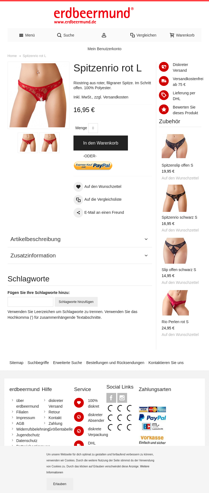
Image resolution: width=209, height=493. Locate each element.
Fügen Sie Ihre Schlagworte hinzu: (39, 292)
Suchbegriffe (38, 362)
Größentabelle (60, 429)
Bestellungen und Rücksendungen (115, 362)
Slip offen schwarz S (179, 269)
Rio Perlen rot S (175, 322)
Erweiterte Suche (67, 362)
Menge (81, 128)
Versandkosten (115, 97)
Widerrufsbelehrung (33, 429)
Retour (54, 412)
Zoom (38, 95)
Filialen (22, 412)
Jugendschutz (28, 435)
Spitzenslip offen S (177, 165)
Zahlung (55, 423)
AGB (20, 423)
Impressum (25, 418)
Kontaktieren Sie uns (166, 362)
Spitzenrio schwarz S (179, 217)
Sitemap (16, 362)
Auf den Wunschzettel (180, 178)
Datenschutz (27, 440)
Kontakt (54, 418)
